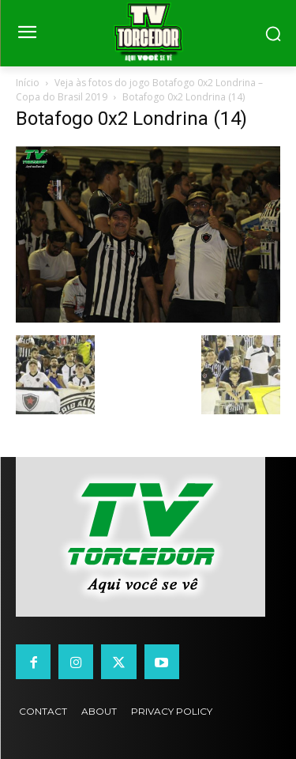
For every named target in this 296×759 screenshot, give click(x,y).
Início (27, 82)
